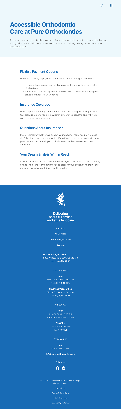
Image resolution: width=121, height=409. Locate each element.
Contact (61, 245)
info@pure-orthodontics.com (60, 354)
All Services (60, 234)
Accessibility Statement (61, 403)
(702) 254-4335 (61, 305)
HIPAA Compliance (60, 398)
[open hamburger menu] (112, 6)
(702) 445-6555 (60, 270)
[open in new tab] (60, 259)
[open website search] (104, 5)
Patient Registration (60, 239)
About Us (60, 228)
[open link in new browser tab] (57, 368)
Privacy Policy (60, 388)
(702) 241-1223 (60, 339)
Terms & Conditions (60, 393)
